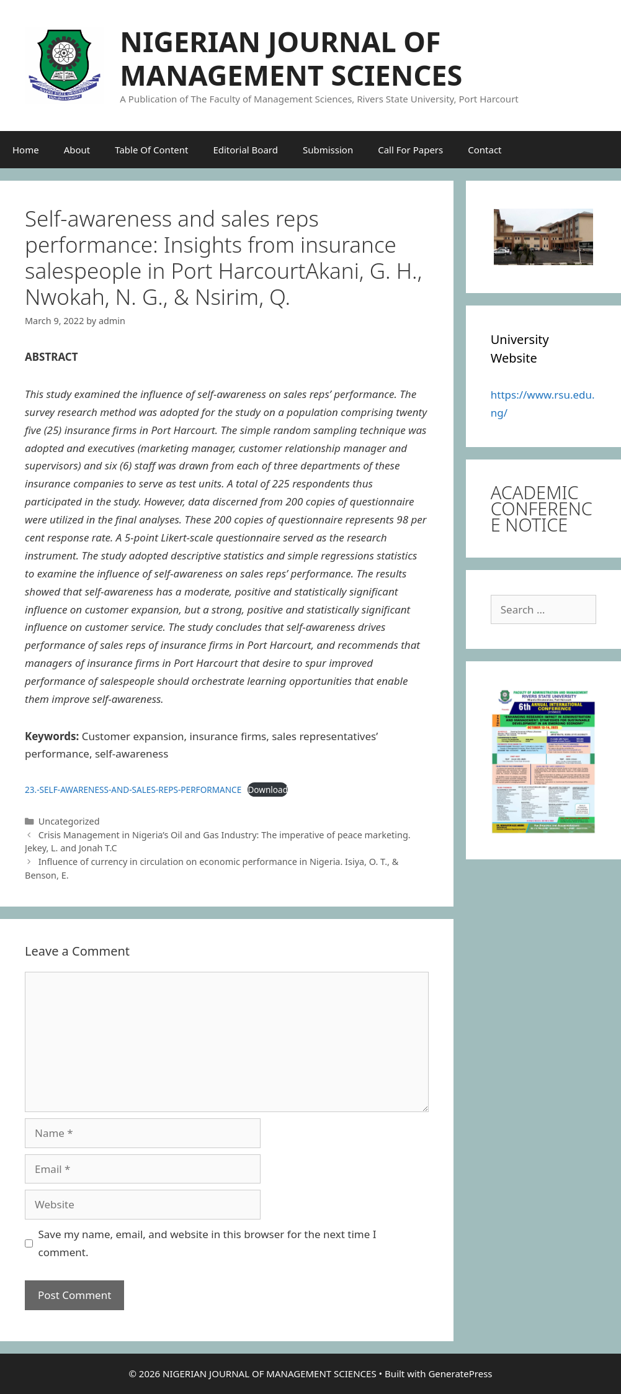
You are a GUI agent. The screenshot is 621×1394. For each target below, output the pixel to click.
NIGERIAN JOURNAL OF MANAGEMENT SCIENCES (291, 58)
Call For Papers (410, 149)
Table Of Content (151, 149)
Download (268, 789)
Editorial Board (245, 149)
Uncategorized (69, 821)
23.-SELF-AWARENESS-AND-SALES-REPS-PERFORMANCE (133, 789)
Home (25, 149)
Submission (328, 149)
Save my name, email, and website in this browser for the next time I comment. (207, 1243)
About (77, 149)
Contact (484, 149)
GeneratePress (460, 1373)
